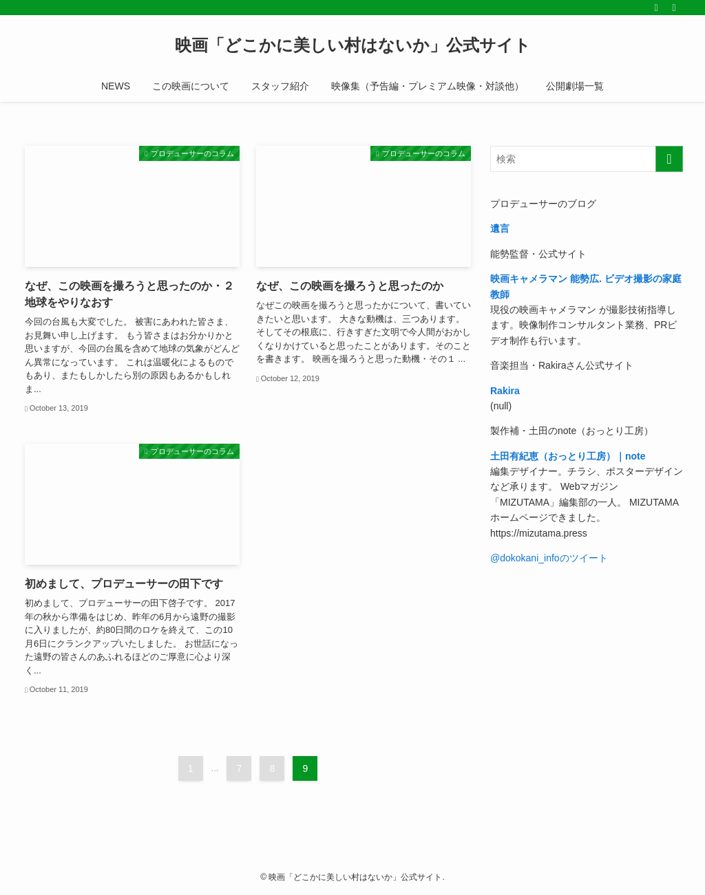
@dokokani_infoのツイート (549, 557)
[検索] (674, 7)
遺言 (499, 228)
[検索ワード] (586, 159)
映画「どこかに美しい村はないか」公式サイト (353, 45)
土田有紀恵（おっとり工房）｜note (568, 456)
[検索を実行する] (669, 159)
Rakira (505, 390)
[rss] (656, 7)
